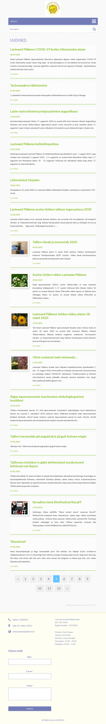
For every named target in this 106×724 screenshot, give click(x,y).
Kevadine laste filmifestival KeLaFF (57, 502)
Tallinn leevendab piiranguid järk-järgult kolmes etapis (48, 436)
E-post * (29, 671)
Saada (29, 708)
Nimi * (29, 657)
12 (59, 588)
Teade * (29, 685)
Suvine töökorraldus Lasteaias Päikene (59, 274)
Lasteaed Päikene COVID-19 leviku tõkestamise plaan (47, 49)
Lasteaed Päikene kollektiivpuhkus (34, 144)
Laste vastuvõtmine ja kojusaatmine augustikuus (44, 111)
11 (49, 588)
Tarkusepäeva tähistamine (28, 85)
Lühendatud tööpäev (25, 180)
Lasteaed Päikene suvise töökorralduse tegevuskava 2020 (50, 209)
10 (40, 588)
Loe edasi (14, 74)
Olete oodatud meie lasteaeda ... (55, 357)
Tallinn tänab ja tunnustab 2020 (55, 242)
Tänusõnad (18, 541)
